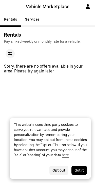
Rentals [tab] (10, 19)
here (65, 155)
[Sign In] (87, 7)
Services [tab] (32, 19)
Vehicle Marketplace (47, 6)
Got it (79, 170)
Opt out (58, 170)
